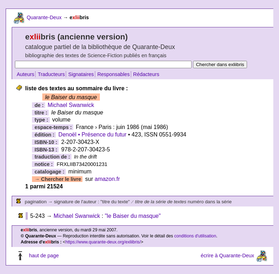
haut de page (44, 255)
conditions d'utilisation (195, 235)
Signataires (81, 74)
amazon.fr (107, 179)
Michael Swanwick (71, 105)
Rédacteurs (146, 74)
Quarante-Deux (44, 17)
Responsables (113, 74)
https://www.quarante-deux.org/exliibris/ (103, 242)
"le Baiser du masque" (133, 216)
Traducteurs (51, 74)
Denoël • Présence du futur (92, 134)
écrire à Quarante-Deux (227, 255)
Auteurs (25, 74)
